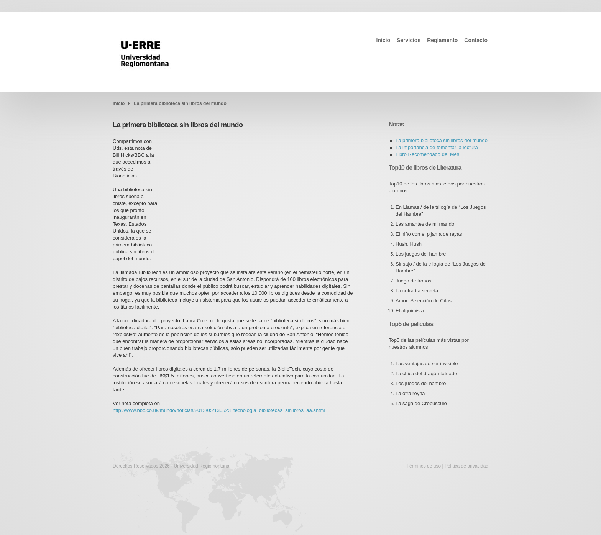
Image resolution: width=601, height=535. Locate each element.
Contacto (476, 40)
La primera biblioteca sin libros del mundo (180, 103)
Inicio (383, 40)
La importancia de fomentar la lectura (437, 147)
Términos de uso (424, 466)
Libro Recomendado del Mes (427, 154)
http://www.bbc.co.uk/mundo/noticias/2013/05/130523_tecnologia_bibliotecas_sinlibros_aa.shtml (219, 410)
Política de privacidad (466, 466)
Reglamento (442, 40)
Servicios (408, 40)
